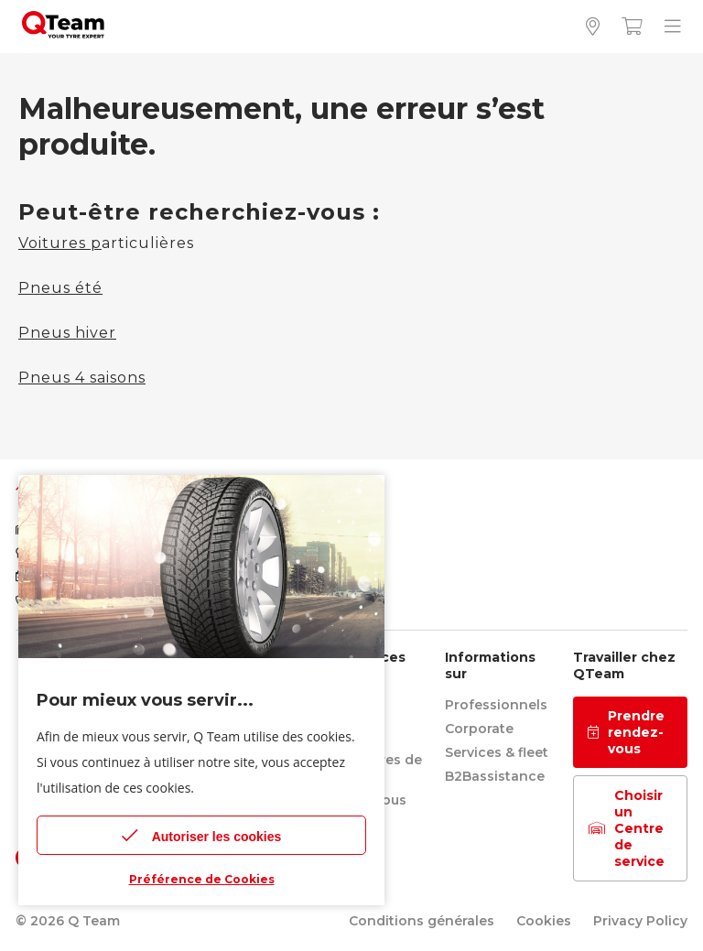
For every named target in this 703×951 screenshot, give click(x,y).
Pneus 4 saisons (82, 377)
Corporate (479, 728)
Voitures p (60, 243)
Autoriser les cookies (202, 835)
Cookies (543, 921)
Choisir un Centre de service (627, 828)
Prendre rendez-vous (626, 732)
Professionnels (496, 705)
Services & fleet (496, 752)
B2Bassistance (495, 776)
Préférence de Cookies (202, 879)
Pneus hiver (67, 332)
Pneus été (60, 288)
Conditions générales (421, 921)
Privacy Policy (640, 921)
